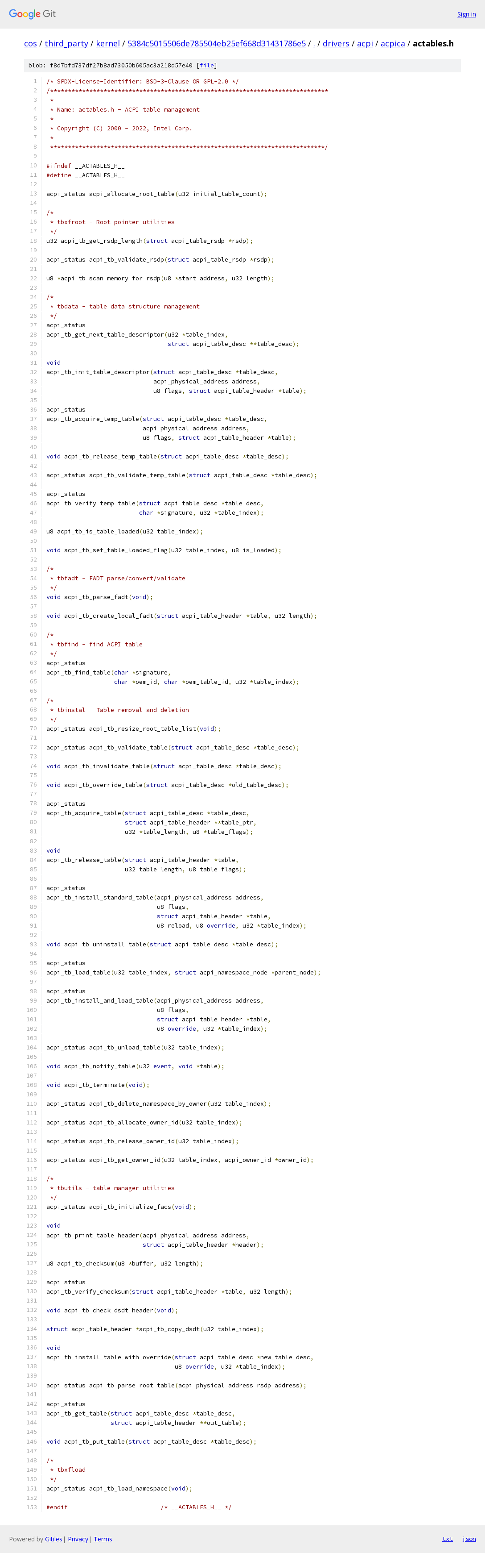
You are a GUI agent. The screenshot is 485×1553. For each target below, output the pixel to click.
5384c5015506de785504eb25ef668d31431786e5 (216, 43)
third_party (66, 43)
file (207, 65)
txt (447, 1539)
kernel (108, 43)
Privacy (78, 1539)
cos (30, 43)
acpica (393, 43)
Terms (103, 1539)
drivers (336, 43)
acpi (365, 43)
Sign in (466, 14)
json (469, 1539)
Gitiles (53, 1539)
